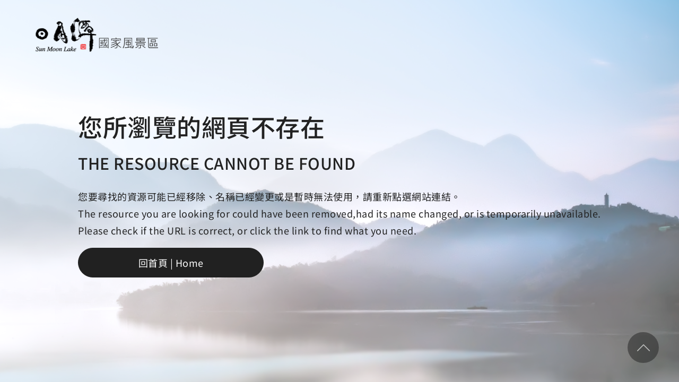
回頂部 (643, 347)
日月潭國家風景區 (96, 35)
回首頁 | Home (171, 263)
